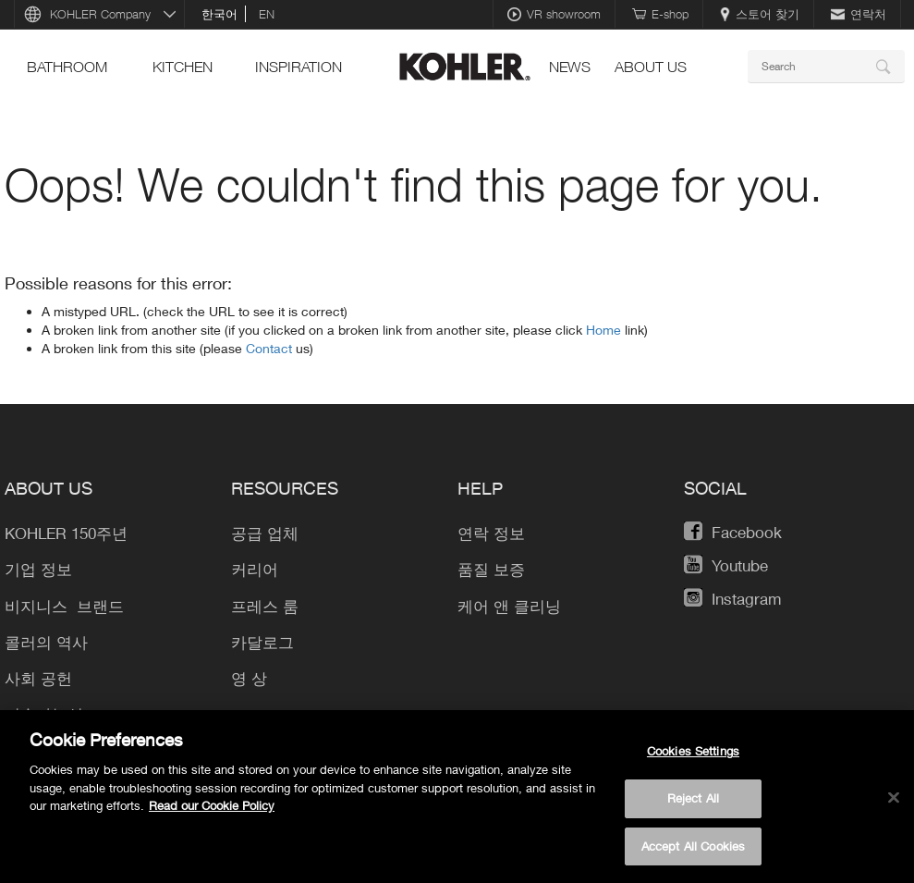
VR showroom (554, 14)
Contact (271, 348)
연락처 (858, 14)
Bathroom (67, 66)
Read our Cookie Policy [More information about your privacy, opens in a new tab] (211, 815)
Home (605, 329)
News (570, 66)
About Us (651, 66)
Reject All (693, 807)
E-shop (660, 14)
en (266, 13)
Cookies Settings (693, 761)
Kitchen (182, 66)
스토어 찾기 (759, 14)
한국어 (219, 13)
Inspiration (298, 66)
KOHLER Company (100, 13)
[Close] (893, 807)
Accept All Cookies (693, 855)
